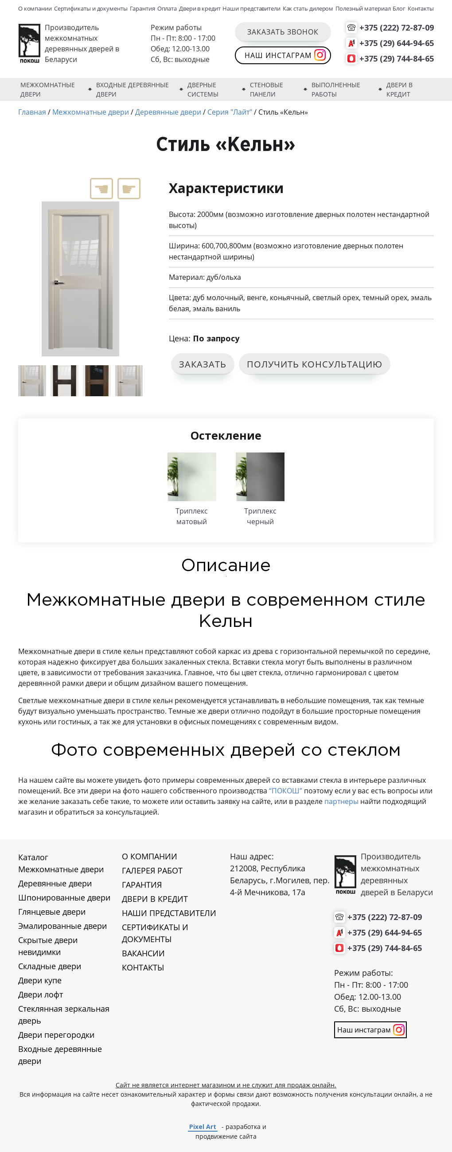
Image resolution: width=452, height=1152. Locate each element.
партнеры (340, 801)
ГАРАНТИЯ (142, 884)
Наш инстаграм (278, 55)
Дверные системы (202, 89)
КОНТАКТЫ (143, 967)
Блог (399, 8)
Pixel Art (202, 1126)
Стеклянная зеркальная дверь (63, 1014)
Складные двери (49, 966)
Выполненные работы (336, 89)
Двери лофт (40, 994)
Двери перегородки (56, 1034)
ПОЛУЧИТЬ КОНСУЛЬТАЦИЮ (314, 364)
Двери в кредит (200, 8)
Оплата (167, 8)
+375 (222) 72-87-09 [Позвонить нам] (396, 27)
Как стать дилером (308, 8)
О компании (35, 8)
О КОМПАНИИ (149, 856)
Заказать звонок (283, 32)
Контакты (421, 8)
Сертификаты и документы (91, 8)
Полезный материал (363, 8)
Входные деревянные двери (132, 89)
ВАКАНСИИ (143, 953)
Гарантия (142, 8)
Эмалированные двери (62, 925)
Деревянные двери (55, 883)
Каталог (33, 857)
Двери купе (40, 980)
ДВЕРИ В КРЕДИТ (155, 898)
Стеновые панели (266, 89)
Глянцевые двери (52, 911)
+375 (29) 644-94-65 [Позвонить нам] (396, 43)
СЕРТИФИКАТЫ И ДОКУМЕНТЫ (155, 933)
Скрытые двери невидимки (48, 946)
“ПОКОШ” (285, 791)
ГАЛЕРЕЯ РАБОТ (152, 870)
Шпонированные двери (64, 897)
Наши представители (251, 8)
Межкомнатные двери (47, 89)
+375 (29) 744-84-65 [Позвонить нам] (396, 58)
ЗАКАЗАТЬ (202, 364)
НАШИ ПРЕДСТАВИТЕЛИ (169, 913)
